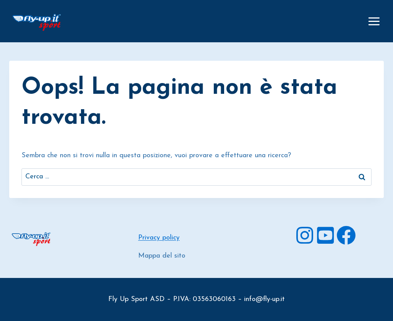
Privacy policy (159, 237)
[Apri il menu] (374, 21)
